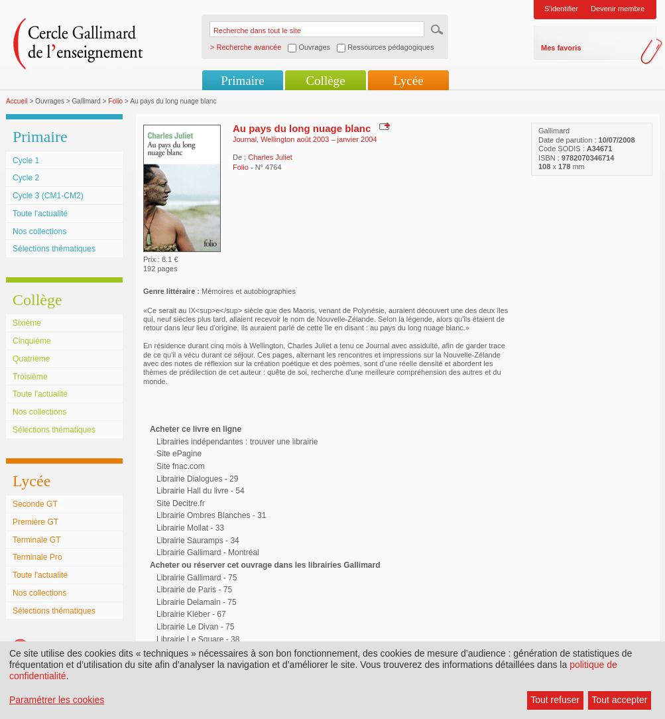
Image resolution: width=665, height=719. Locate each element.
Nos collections (39, 231)
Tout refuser (554, 699)
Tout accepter (619, 699)
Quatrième (31, 358)
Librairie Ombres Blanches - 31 (211, 515)
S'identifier (561, 9)
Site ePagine (179, 453)
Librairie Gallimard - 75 (196, 577)
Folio (115, 101)
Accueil (17, 101)
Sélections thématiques (54, 248)
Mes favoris (561, 48)
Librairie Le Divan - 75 (195, 626)
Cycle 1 (26, 160)
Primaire (242, 81)
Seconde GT (35, 504)
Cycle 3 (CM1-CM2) (48, 195)
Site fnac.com (180, 466)
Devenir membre (617, 9)
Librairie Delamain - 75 (196, 602)
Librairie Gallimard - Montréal (207, 552)
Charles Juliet (270, 157)
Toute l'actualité (40, 213)
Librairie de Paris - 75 (194, 589)
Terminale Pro (37, 557)
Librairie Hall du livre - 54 (200, 490)
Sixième (27, 323)
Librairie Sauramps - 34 (197, 540)
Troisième (30, 376)
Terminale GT (37, 540)
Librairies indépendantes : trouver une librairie (237, 441)
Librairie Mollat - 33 (190, 528)
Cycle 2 (26, 177)
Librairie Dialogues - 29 (197, 479)
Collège (325, 81)
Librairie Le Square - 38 (197, 639)
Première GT (35, 522)
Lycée (408, 81)
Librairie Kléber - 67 (191, 614)
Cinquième (32, 341)
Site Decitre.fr (180, 503)
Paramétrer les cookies (56, 699)
